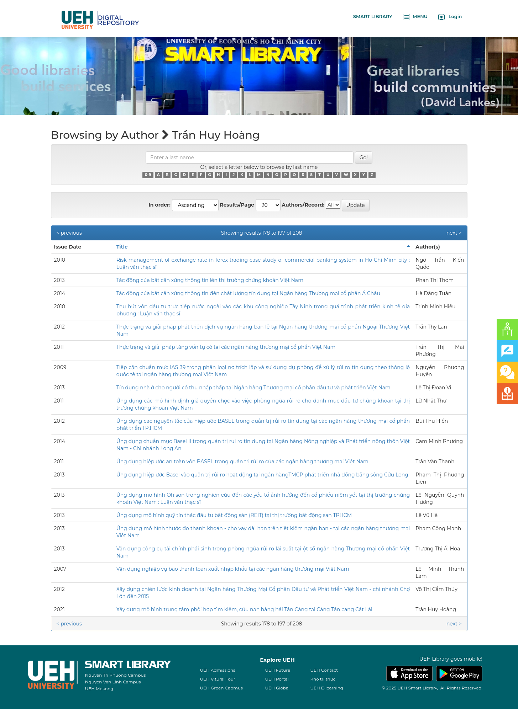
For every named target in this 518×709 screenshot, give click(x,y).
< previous (69, 233)
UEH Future (277, 670)
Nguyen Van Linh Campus (113, 681)
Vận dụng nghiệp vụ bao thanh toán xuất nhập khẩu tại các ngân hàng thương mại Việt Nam (232, 569)
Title (122, 247)
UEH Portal (276, 679)
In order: (159, 205)
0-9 (148, 174)
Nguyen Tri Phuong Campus (115, 675)
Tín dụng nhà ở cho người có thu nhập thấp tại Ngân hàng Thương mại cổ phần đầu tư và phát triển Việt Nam (253, 387)
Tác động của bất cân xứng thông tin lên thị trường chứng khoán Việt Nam (209, 280)
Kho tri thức (322, 679)
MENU (415, 17)
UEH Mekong (99, 688)
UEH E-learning (326, 688)
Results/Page (237, 205)
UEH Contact (324, 670)
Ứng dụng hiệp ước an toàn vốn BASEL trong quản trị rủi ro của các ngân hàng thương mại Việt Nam (242, 461)
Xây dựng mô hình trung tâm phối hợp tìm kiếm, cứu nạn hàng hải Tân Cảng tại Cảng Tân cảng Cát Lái (244, 609)
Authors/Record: (303, 205)
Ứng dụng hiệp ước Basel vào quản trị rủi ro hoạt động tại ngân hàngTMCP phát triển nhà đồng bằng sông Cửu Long (262, 474)
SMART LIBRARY (372, 16)
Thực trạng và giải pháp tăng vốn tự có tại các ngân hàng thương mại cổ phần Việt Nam (226, 347)
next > (454, 233)
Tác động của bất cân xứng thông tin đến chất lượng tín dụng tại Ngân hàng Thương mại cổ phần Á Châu (248, 293)
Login (450, 17)
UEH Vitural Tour (217, 679)
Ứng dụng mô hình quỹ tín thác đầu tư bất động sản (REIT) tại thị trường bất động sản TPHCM (234, 515)
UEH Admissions (217, 670)
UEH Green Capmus (221, 688)
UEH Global (277, 688)
